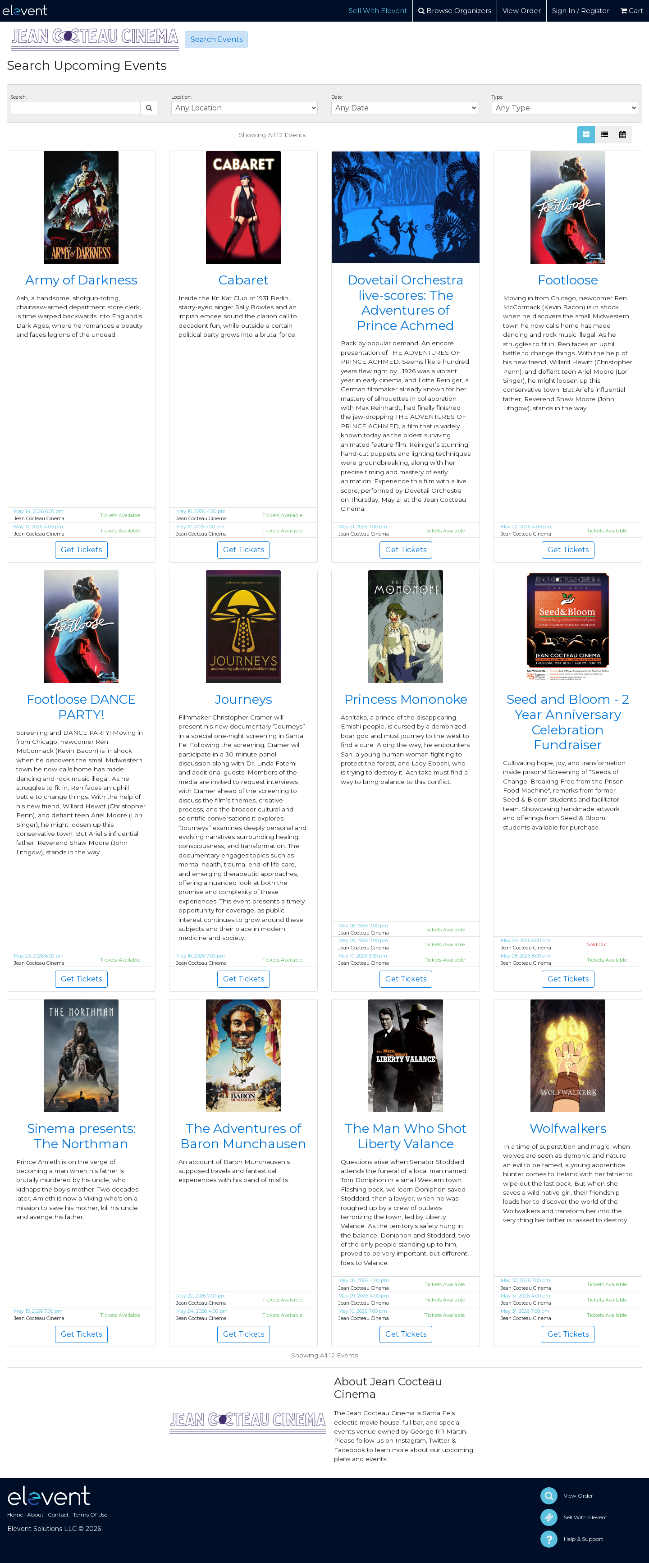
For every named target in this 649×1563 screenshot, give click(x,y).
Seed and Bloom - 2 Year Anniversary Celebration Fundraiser (568, 722)
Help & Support (583, 1538)
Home (15, 1514)
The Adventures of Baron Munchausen (243, 1136)
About (35, 1514)
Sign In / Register (580, 10)
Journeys (243, 699)
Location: (181, 97)
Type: (497, 97)
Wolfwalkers (568, 1128)
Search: (19, 97)
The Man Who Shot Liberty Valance (405, 1136)
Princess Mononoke (405, 699)
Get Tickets (81, 549)
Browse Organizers (454, 10)
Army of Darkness (81, 280)
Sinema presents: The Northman (81, 1136)
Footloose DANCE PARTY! (81, 707)
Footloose (568, 280)
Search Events (216, 39)
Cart (632, 10)
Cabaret (244, 280)
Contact (58, 1514)
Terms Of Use (90, 1514)
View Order (522, 10)
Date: (337, 97)
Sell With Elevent (378, 10)
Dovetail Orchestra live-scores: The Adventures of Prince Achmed (405, 302)
